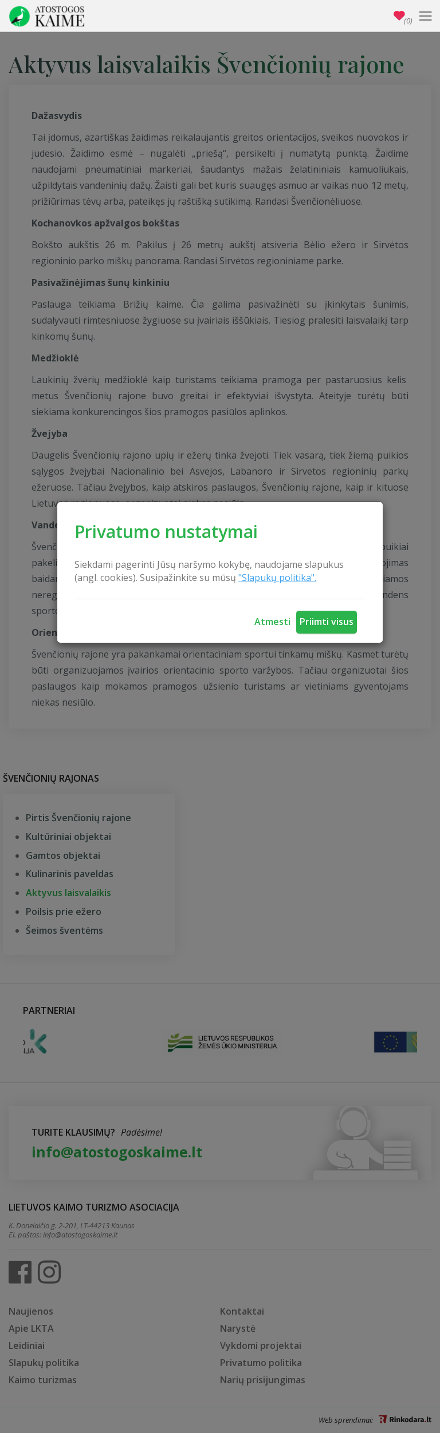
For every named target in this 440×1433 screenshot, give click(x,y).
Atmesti (272, 621)
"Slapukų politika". (277, 577)
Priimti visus (326, 621)
